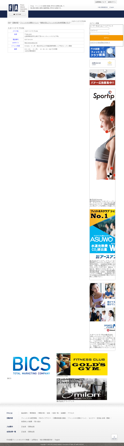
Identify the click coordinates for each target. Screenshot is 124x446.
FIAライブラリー (45, 418)
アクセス (71, 413)
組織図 (63, 413)
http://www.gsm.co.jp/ (31, 42)
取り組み (37, 421)
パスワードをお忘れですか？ (100, 42)
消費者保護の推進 (59, 418)
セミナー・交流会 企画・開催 (99, 418)
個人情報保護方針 (103, 7)
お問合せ (35, 440)
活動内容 (15, 23)
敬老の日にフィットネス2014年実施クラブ (55, 23)
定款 (48, 413)
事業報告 (33, 413)
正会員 (23, 426)
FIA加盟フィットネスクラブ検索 (18, 440)
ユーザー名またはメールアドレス (101, 26)
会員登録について (100, 2)
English (112, 7)
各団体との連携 (26, 421)
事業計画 (41, 413)
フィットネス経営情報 (29, 418)
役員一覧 (55, 413)
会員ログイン (112, 2)
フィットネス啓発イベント (29, 23)
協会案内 (24, 413)
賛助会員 (31, 426)
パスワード (94, 30)
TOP (9, 23)
